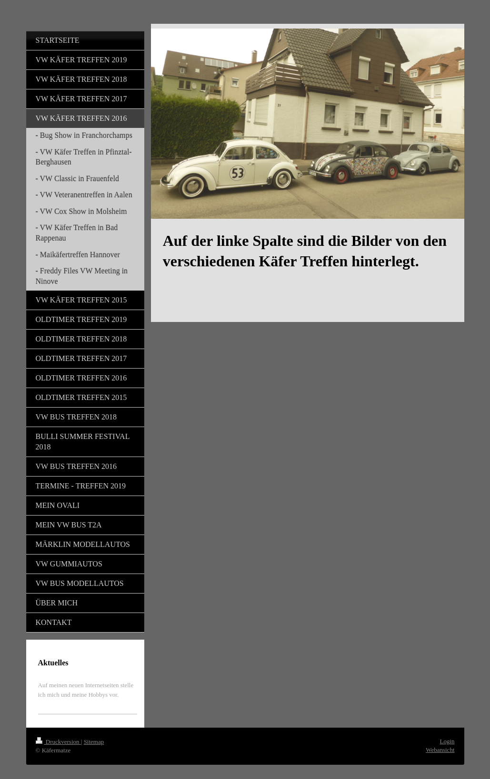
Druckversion (58, 741)
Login (447, 741)
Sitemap (94, 741)
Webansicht (440, 749)
